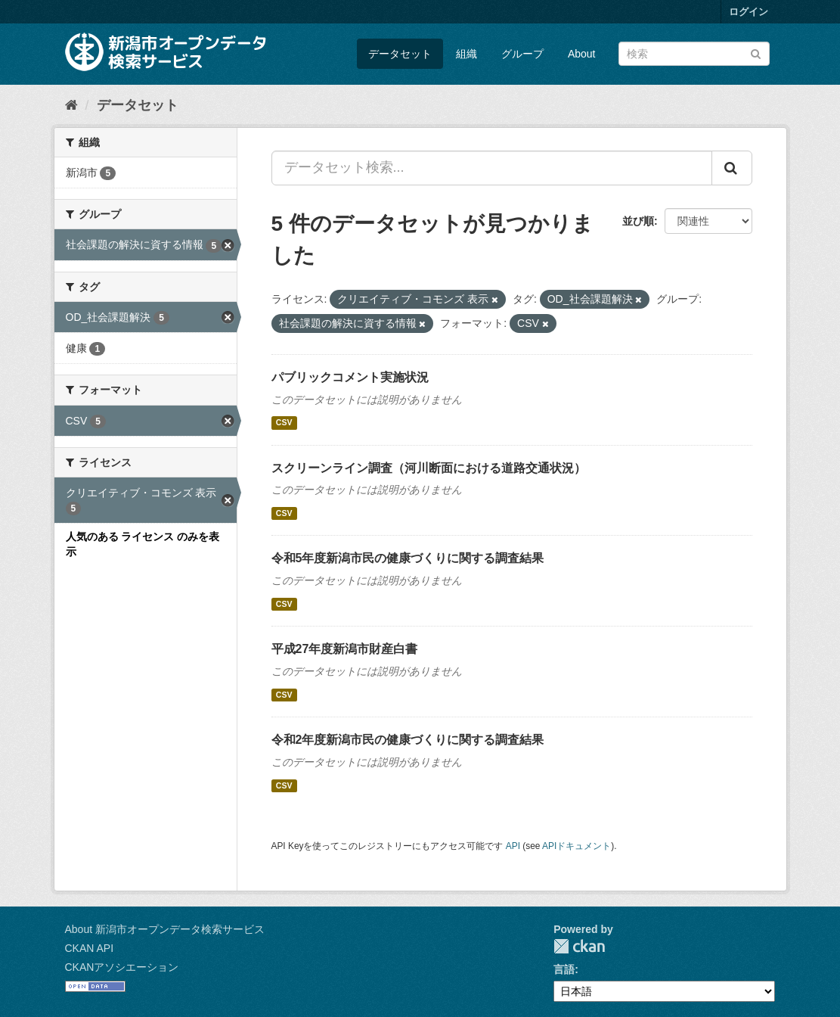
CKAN (579, 946)
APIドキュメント (576, 846)
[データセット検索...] (491, 168)
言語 (564, 969)
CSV (284, 423)
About (582, 54)
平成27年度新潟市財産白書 (344, 648)
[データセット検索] (694, 54)
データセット (400, 54)
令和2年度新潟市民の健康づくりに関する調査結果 (407, 739)
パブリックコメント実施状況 (350, 377)
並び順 (638, 221)
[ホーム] (71, 105)
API (513, 846)
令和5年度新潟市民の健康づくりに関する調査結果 (407, 558)
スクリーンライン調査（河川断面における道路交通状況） (428, 468)
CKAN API (89, 948)
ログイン (748, 11)
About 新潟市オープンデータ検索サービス (165, 929)
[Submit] (755, 52)
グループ (522, 54)
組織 (466, 54)
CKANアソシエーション (122, 967)
